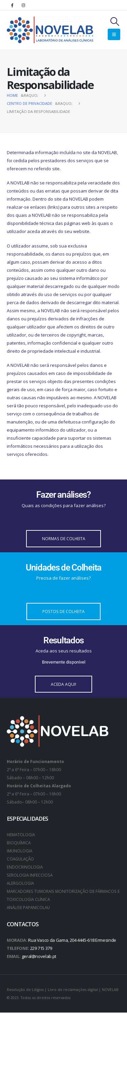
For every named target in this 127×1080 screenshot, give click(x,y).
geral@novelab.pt (39, 956)
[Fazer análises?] (63, 499)
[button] (115, 21)
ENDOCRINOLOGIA (25, 867)
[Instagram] (23, 5)
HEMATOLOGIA (21, 834)
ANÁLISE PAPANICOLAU (28, 907)
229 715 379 (41, 948)
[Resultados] (63, 649)
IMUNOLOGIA (19, 850)
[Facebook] (12, 5)
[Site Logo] (50, 30)
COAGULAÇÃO (20, 859)
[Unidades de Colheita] (63, 572)
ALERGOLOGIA (20, 883)
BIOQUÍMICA (18, 842)
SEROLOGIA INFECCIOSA (29, 875)
